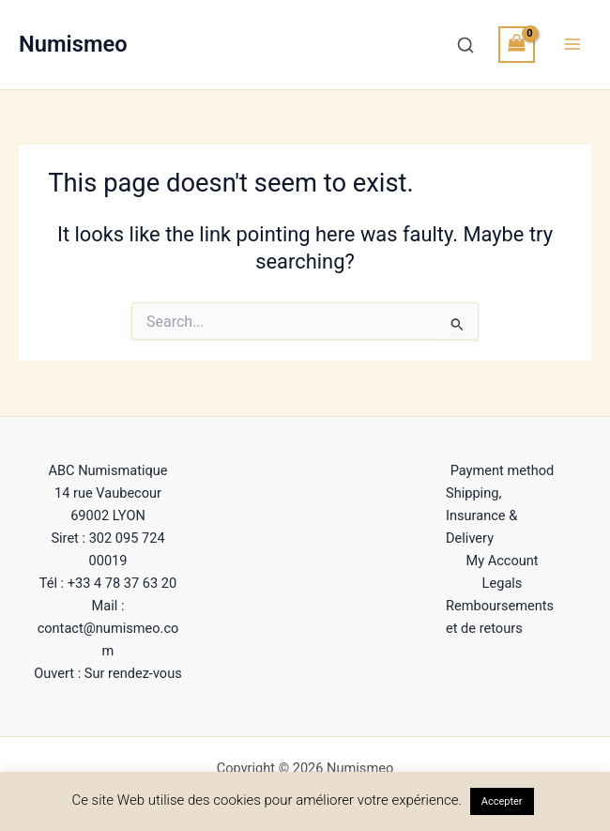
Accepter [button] (502, 801)
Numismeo (73, 44)
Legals (502, 583)
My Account (501, 560)
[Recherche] (465, 45)
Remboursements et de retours (500, 617)
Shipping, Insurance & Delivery (481, 515)
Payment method (502, 470)
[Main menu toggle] (572, 44)
